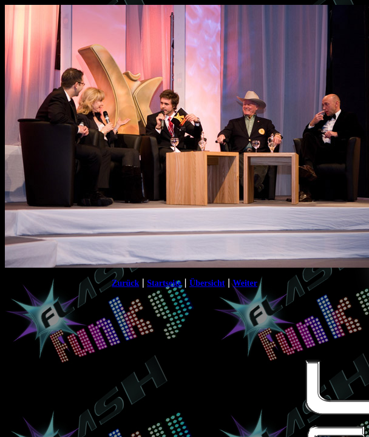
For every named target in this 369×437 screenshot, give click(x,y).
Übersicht (207, 283)
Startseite (164, 283)
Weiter (244, 283)
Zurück (125, 283)
